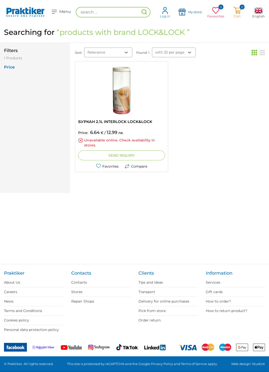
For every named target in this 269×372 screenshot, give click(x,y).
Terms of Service (194, 364)
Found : (143, 53)
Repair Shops (82, 301)
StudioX (258, 364)
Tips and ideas (150, 282)
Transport (146, 292)
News (8, 301)
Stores (76, 292)
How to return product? (226, 311)
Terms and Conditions (23, 311)
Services (213, 282)
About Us (12, 282)
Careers (10, 292)
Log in (165, 12)
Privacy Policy (162, 364)
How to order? (218, 301)
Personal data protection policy (31, 329)
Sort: (78, 53)
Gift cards (214, 292)
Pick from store (152, 311)
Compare (136, 166)
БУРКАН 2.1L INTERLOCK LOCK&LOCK (115, 121)
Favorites (107, 166)
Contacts (79, 282)
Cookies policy (16, 320)
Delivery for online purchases (163, 301)
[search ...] (113, 12)
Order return (149, 320)
